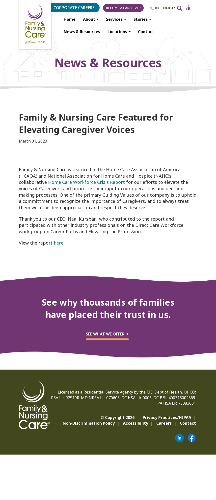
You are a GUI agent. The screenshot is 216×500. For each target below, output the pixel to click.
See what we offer (105, 334)
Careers (164, 423)
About (91, 19)
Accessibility (135, 423)
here (58, 243)
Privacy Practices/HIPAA (167, 417)
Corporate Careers (74, 7)
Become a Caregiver (123, 8)
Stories (142, 19)
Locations (119, 31)
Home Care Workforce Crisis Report (86, 182)
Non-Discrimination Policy (89, 423)
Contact (146, 31)
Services (116, 19)
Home (70, 19)
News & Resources (82, 31)
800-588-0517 (162, 8)
